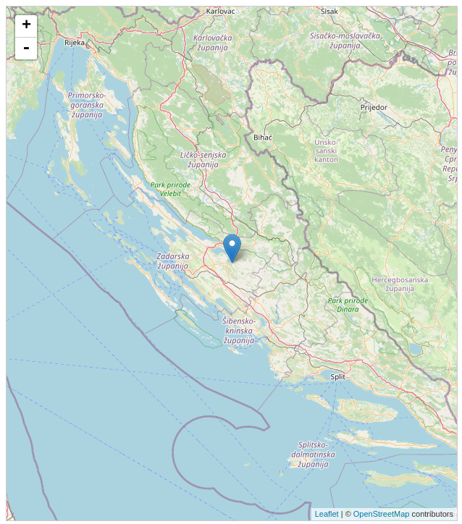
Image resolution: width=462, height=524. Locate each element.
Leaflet (327, 514)
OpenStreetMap (381, 514)
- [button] (26, 48)
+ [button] (26, 26)
